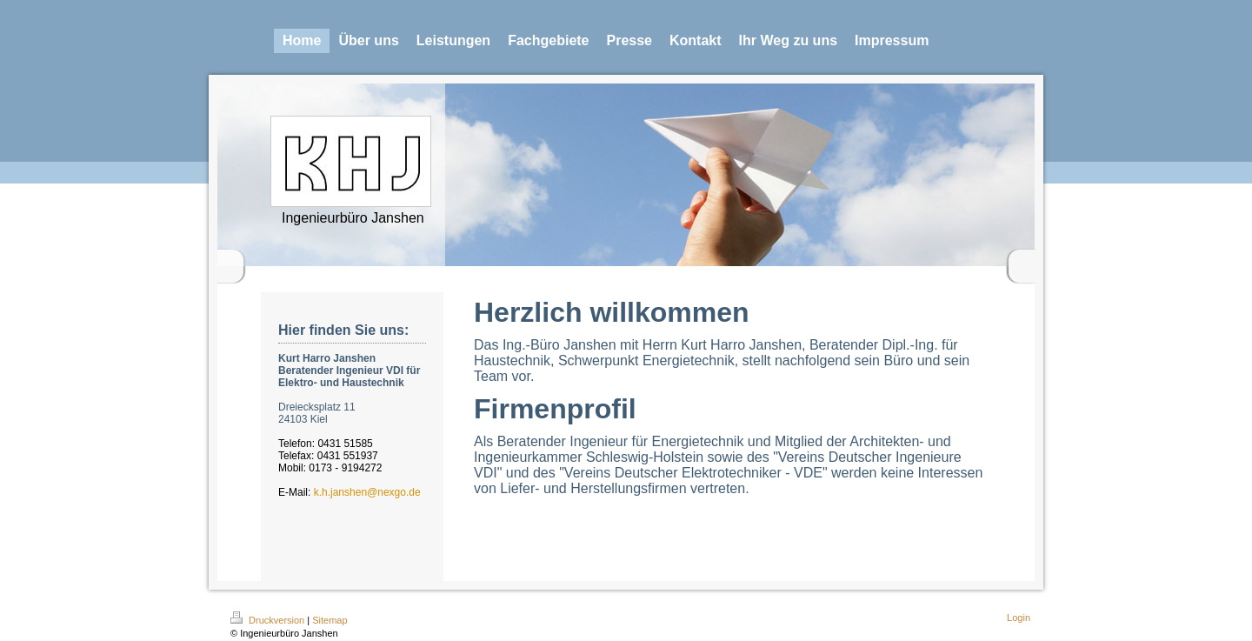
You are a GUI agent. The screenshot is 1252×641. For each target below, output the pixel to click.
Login (1018, 617)
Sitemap (329, 620)
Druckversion (268, 620)
